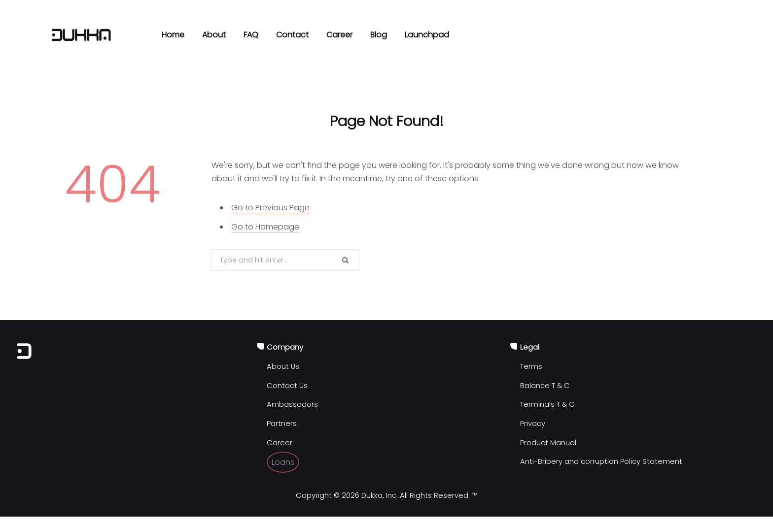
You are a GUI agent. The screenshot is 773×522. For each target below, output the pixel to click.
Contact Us (287, 386)
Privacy (532, 423)
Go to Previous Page (270, 207)
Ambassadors (292, 404)
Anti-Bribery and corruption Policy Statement (601, 461)
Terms (531, 366)
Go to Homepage (265, 226)
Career (279, 443)
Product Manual (548, 443)
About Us (283, 366)
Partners (282, 423)
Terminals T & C (547, 404)
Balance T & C (545, 386)
